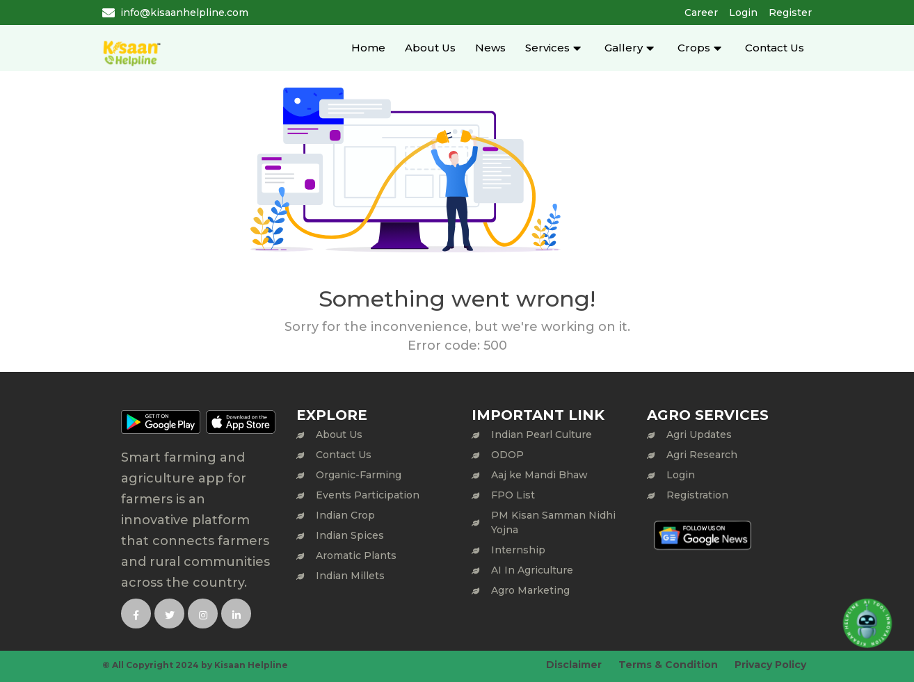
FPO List (513, 495)
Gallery (623, 47)
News (490, 47)
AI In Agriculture (532, 570)
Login (743, 12)
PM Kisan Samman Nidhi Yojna (553, 522)
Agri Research (701, 454)
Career (701, 12)
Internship (518, 550)
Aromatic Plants (356, 555)
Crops (694, 47)
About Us (430, 47)
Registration (697, 495)
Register (790, 12)
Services (547, 47)
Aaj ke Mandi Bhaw (539, 475)
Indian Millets (350, 575)
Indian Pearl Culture (541, 434)
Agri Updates (699, 434)
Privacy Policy (770, 664)
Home (368, 47)
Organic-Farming (358, 475)
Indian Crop (345, 515)
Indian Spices (350, 535)
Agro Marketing (530, 590)
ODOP (507, 454)
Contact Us (774, 47)
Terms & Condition (668, 664)
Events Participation (367, 495)
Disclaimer (574, 664)
